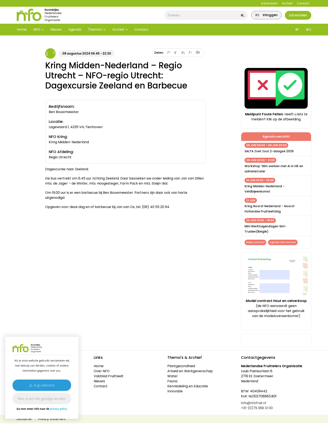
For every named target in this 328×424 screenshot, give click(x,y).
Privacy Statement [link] (52, 420)
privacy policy (58, 409)
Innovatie (175, 392)
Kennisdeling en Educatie (187, 387)
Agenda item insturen (284, 242)
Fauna (172, 382)
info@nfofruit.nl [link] (253, 403)
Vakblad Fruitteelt (108, 377)
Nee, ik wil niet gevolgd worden (42, 398)
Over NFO (102, 371)
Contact (303, 3)
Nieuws (56, 35)
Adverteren (269, 3)
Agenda (74, 35)
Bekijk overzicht (256, 242)
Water (172, 377)
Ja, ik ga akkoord (41, 385)
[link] (262, 18)
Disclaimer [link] (24, 420)
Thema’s (95, 35)
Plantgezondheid (181, 366)
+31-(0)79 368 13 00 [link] (257, 408)
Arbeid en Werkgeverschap (190, 371)
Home (22, 35)
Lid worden (297, 18)
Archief (287, 3)
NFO (36, 35)
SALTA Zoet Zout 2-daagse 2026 (269, 151)
